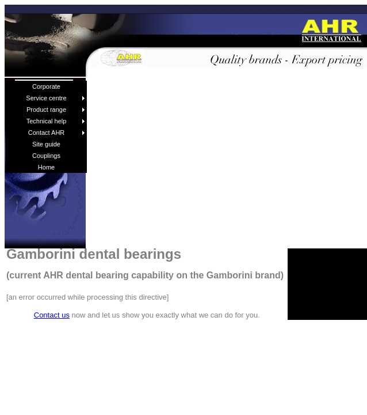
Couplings (46, 155)
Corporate (46, 86)
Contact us (52, 315)
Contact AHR (56, 132)
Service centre (55, 98)
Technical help (55, 121)
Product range (55, 109)
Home (46, 167)
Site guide (46, 144)
